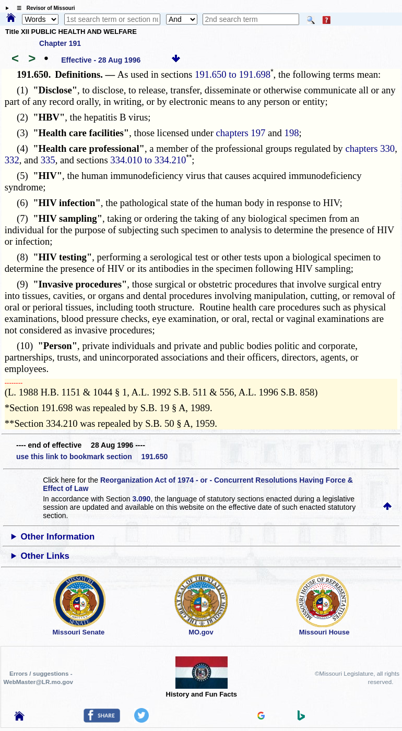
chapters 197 (241, 132)
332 (12, 159)
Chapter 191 (60, 43)
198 (292, 132)
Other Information (58, 537)
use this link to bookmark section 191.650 (92, 456)
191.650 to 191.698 (232, 74)
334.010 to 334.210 (148, 159)
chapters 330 (370, 148)
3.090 (141, 499)
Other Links (45, 556)
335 (48, 159)
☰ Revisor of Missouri (43, 8)
